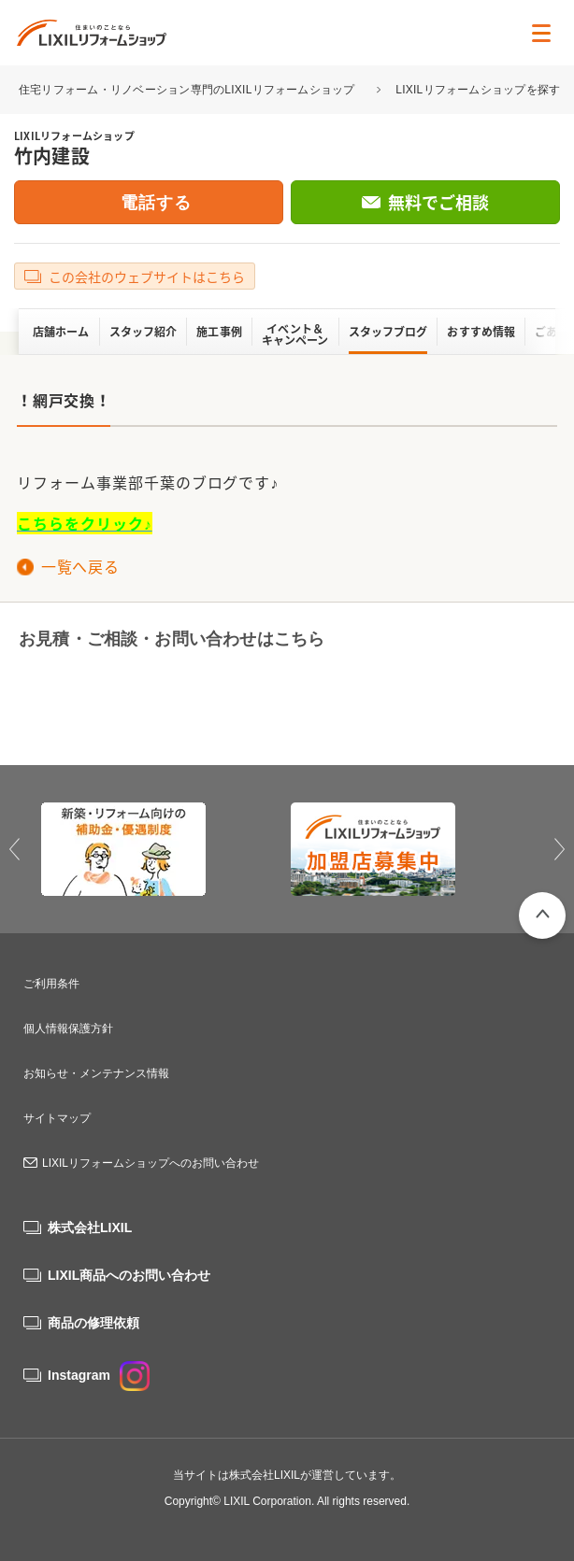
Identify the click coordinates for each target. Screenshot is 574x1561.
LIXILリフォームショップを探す (477, 89)
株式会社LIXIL (90, 1227)
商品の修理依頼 (93, 1322)
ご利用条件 (51, 983)
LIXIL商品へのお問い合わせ (129, 1275)
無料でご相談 (438, 202)
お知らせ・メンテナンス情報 (96, 1073)
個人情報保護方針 (68, 1028)
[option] (162, 849)
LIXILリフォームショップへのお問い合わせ (150, 1163)
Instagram (99, 1375)
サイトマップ (57, 1118)
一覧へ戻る (80, 566)
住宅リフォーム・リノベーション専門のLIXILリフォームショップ (188, 89)
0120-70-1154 (138, 699)
